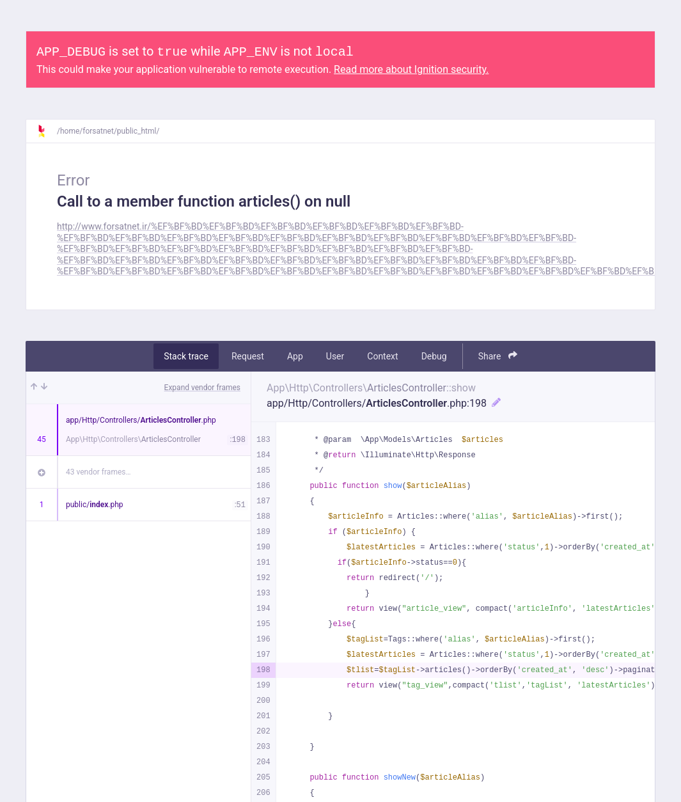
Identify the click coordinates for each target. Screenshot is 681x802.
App (295, 356)
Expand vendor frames (202, 387)
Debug (434, 356)
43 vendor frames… (98, 472)
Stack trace (186, 356)
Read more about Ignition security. (411, 69)
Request (247, 356)
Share (497, 355)
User (335, 356)
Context (382, 356)
